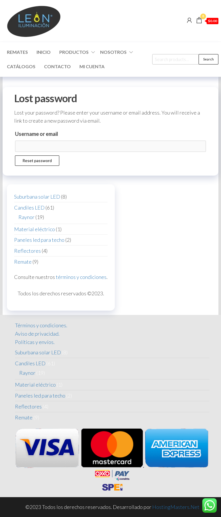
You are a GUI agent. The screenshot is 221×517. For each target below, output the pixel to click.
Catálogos (21, 66)
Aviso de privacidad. (37, 333)
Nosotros (113, 52)
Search (208, 59)
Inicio (44, 52)
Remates (17, 52)
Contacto (57, 66)
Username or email (36, 134)
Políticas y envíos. (35, 342)
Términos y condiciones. (41, 325)
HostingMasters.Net (175, 507)
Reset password (37, 160)
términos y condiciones (81, 277)
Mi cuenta (91, 66)
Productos (74, 52)
